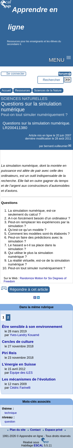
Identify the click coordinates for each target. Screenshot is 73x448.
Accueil (6, 90)
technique (11, 412)
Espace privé (53, 429)
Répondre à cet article (29, 289)
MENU (56, 60)
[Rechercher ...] (50, 80)
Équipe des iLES (21, 372)
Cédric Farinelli (20, 387)
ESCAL (38, 445)
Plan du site (16, 429)
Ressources (22, 90)
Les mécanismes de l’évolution (28, 379)
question (10, 421)
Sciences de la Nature (48, 90)
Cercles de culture (17, 342)
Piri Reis (9, 353)
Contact (34, 429)
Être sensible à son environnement (32, 327)
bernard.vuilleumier (56, 146)
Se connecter (15, 73)
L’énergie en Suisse (19, 364)
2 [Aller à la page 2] (8, 317)
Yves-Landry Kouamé (24, 335)
